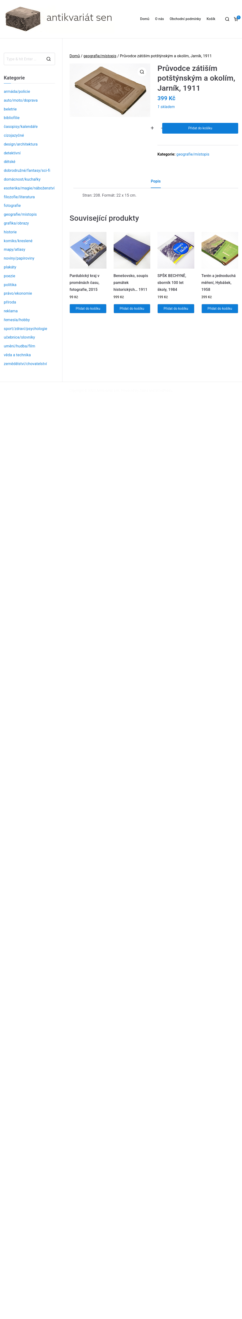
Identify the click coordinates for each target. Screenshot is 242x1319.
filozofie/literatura (19, 197)
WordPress (164, 391)
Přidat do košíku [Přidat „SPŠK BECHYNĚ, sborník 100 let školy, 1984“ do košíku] (176, 308)
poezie (9, 276)
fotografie (12, 205)
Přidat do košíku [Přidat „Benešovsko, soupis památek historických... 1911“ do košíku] (132, 308)
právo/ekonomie (18, 293)
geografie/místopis (99, 56)
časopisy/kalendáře (21, 126)
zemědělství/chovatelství (25, 363)
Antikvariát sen (108, 391)
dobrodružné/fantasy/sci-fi (27, 170)
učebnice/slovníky (19, 337)
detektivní (12, 153)
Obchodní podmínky (185, 19)
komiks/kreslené (18, 241)
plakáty (10, 267)
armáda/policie (17, 91)
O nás (159, 19)
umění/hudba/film (19, 346)
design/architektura (21, 144)
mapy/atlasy (14, 249)
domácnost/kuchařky (22, 179)
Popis (156, 181)
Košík (211, 19)
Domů (144, 19)
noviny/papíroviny (19, 258)
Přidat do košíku (200, 128)
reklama (11, 311)
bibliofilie (12, 117)
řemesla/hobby (17, 320)
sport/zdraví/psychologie (25, 328)
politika (10, 285)
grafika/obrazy (16, 223)
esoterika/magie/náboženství (29, 188)
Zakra (144, 391)
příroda (10, 302)
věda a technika (17, 355)
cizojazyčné (14, 135)
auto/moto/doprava (21, 100)
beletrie (10, 109)
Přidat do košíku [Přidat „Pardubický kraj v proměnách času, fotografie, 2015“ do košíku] (88, 308)
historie (10, 232)
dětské (9, 161)
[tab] (156, 183)
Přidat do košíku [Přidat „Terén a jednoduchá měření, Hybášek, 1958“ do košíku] (219, 308)
